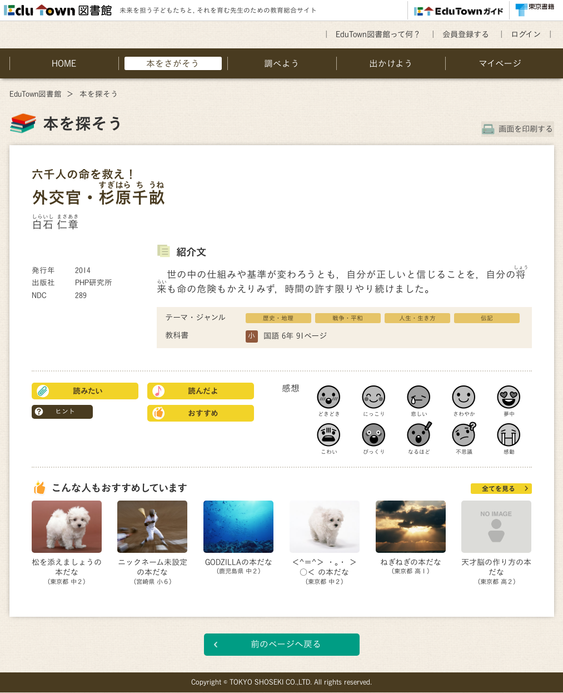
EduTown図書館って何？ (378, 34)
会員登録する (465, 34)
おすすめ (203, 413)
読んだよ (203, 391)
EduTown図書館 (35, 94)
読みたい (88, 391)
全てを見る (498, 488)
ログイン (526, 34)
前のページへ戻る (286, 644)
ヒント (65, 411)
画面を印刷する (527, 129)
